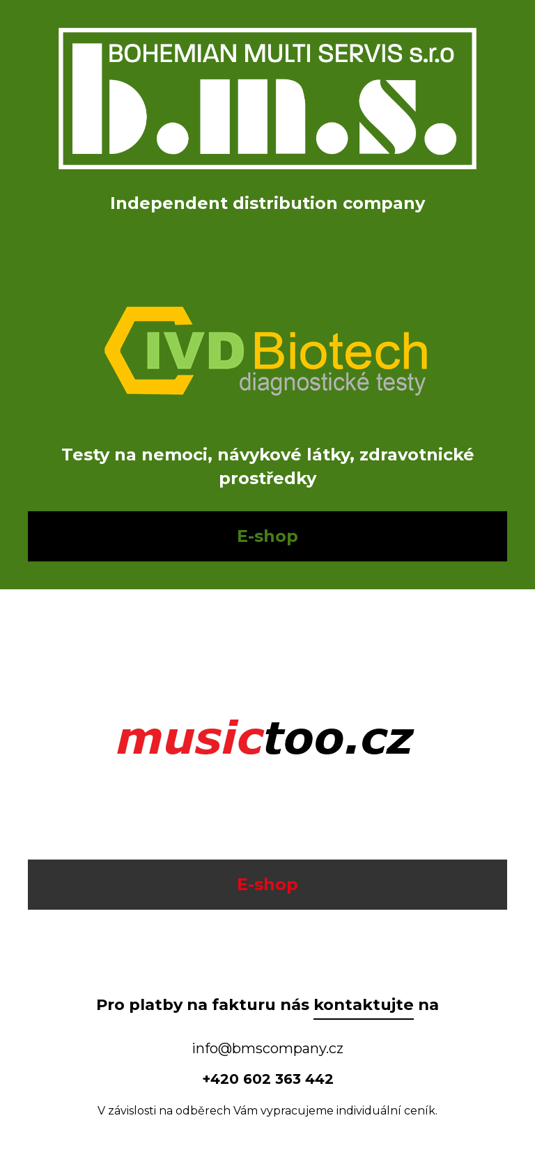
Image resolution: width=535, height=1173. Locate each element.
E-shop (267, 536)
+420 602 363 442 (268, 1079)
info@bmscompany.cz (267, 1048)
